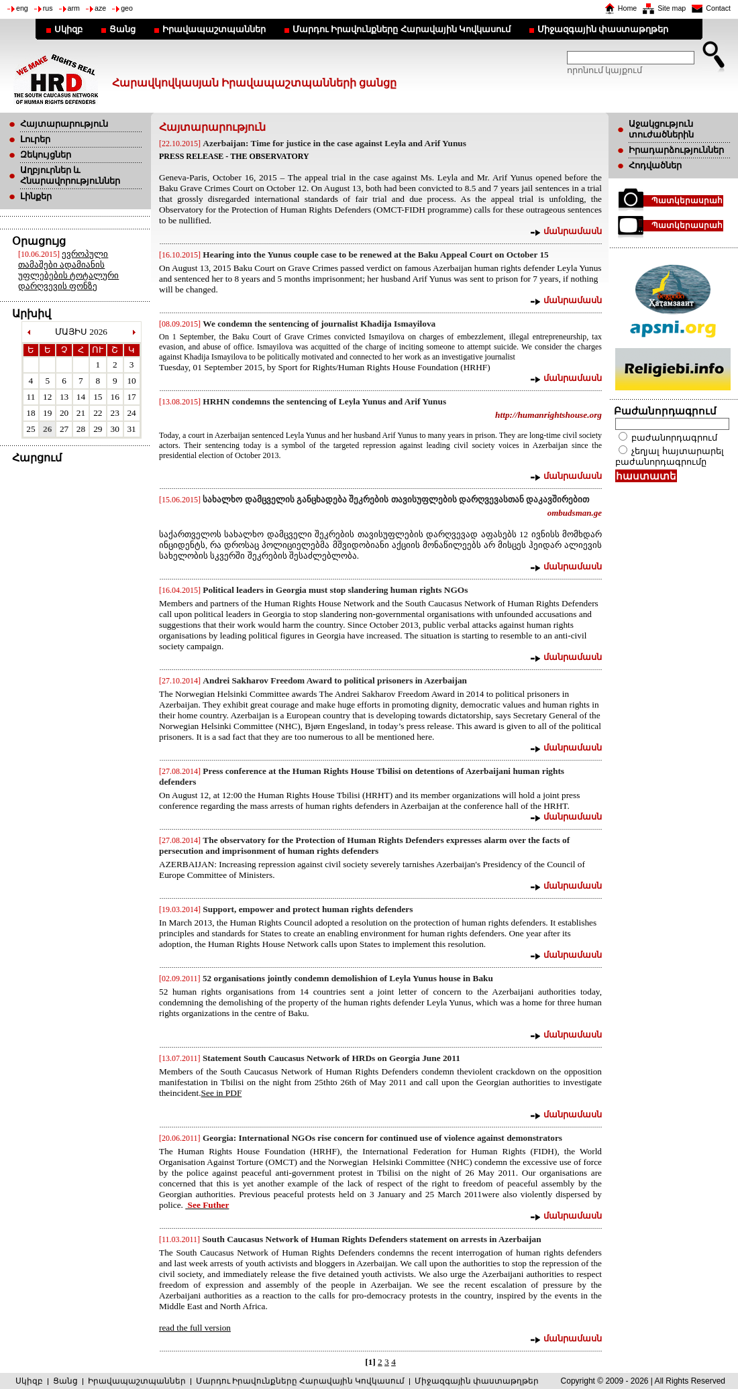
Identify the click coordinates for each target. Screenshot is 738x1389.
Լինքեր (36, 196)
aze (100, 8)
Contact (718, 8)
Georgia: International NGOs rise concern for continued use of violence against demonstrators (382, 1138)
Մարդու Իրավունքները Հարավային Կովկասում (402, 29)
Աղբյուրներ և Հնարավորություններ (70, 175)
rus (48, 8)
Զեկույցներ (45, 155)
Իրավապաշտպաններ (214, 29)
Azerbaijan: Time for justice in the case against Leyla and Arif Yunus (334, 143)
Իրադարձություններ (676, 150)
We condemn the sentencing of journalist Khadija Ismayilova (319, 324)
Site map (671, 8)
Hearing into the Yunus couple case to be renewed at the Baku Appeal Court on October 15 (375, 254)
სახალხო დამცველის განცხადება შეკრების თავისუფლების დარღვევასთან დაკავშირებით (396, 499)
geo (127, 8)
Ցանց (122, 29)
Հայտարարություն (64, 124)
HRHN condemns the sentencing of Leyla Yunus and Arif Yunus (324, 401)
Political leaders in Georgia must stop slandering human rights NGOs (335, 590)
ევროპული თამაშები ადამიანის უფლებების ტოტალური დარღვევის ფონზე (68, 270)
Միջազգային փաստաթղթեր (602, 29)
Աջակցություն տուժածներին (661, 129)
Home (627, 8)
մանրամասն (572, 231)
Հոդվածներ (655, 165)
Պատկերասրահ (687, 200)
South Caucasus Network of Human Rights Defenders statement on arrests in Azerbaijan (371, 1239)
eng (22, 8)
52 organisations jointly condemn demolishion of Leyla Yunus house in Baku (348, 978)
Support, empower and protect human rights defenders (308, 909)
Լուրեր (35, 139)
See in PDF (221, 1093)
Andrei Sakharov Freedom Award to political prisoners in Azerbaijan (335, 680)
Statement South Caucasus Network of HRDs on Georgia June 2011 (331, 1058)
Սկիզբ (68, 29)
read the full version (195, 1328)
